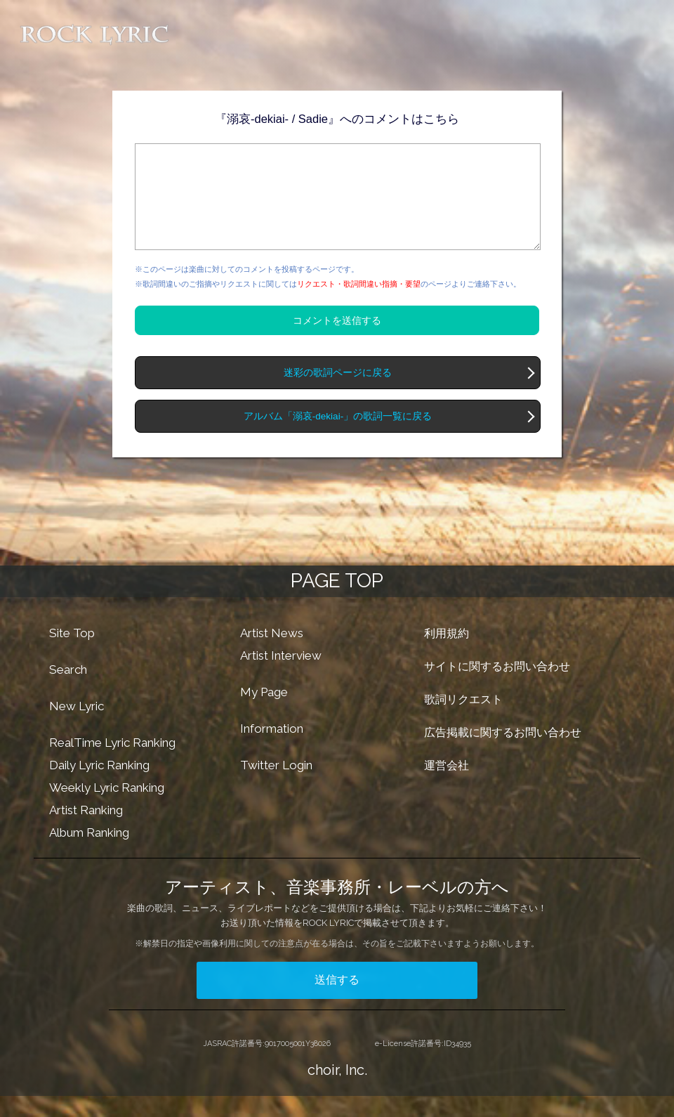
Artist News (271, 654)
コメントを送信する (337, 341)
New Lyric (76, 727)
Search (68, 691)
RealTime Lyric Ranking (112, 764)
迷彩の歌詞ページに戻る (338, 393)
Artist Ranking (86, 831)
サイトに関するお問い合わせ (497, 687)
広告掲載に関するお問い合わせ (502, 753)
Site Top (72, 654)
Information (271, 750)
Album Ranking (89, 854)
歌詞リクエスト (463, 720)
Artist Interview (281, 676)
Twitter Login (276, 786)
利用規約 (446, 654)
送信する (337, 1000)
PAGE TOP (337, 601)
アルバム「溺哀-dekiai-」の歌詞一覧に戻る (338, 437)
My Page (264, 713)
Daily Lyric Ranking (99, 786)
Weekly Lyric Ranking (106, 809)
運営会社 (446, 786)
